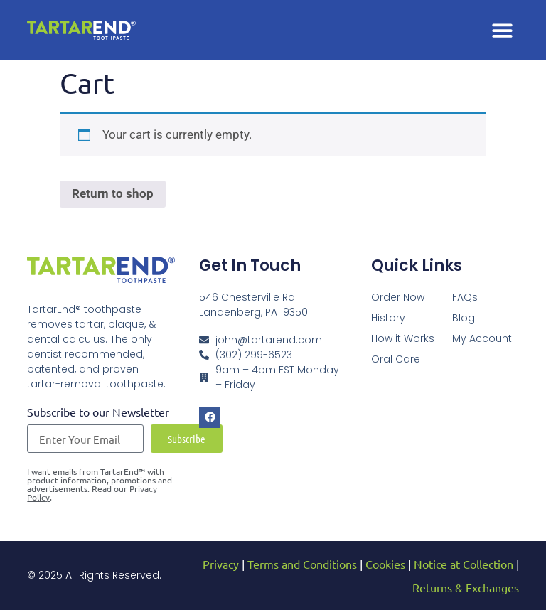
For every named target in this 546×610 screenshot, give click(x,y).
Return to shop (113, 193)
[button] (502, 30)
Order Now (397, 297)
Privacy (221, 564)
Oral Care (395, 359)
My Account (482, 338)
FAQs (465, 297)
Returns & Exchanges (465, 587)
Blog (463, 318)
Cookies (385, 564)
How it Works (402, 338)
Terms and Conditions (302, 564)
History (388, 318)
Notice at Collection (463, 564)
